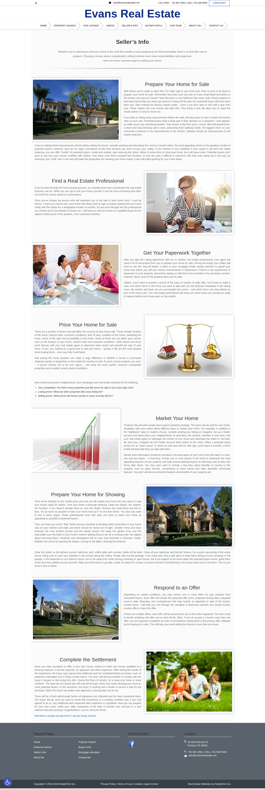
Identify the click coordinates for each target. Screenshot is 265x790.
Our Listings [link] (91, 25)
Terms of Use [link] (125, 784)
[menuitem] (44, 25)
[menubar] (132, 25)
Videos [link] (110, 25)
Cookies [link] (138, 784)
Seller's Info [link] (130, 25)
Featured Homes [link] (43, 747)
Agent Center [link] (151, 784)
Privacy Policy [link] (108, 784)
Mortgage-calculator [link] (89, 752)
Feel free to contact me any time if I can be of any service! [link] (65, 715)
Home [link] (43, 25)
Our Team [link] (176, 25)
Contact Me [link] (85, 757)
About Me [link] (39, 757)
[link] (7, 782)
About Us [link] (195, 25)
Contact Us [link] (216, 25)
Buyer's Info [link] (154, 25)
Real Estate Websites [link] (199, 784)
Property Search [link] (65, 25)
